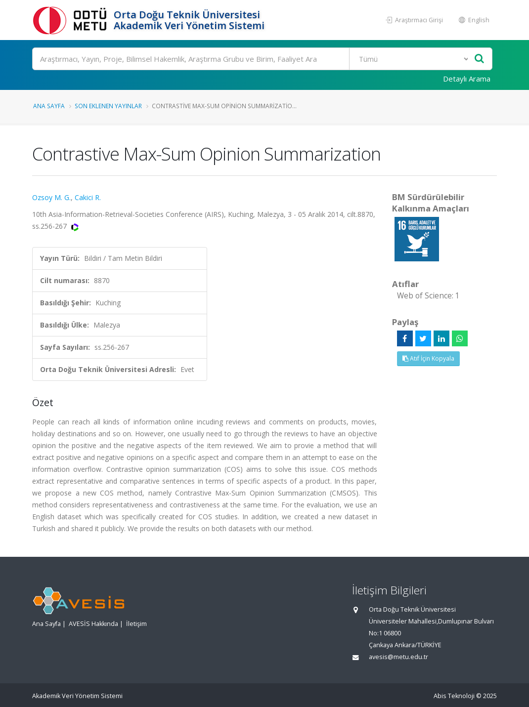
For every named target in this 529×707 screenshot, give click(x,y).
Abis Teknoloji (454, 696)
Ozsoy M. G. (51, 197)
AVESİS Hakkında (93, 624)
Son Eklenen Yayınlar (108, 106)
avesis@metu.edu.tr (398, 657)
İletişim (136, 624)
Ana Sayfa (49, 106)
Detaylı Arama (466, 78)
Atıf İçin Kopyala (428, 358)
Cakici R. (88, 197)
